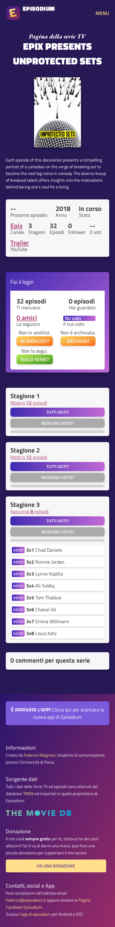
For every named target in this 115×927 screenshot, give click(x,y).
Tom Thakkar (44, 597)
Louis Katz (41, 633)
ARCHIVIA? (78, 341)
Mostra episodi (28, 402)
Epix (16, 225)
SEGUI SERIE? (34, 359)
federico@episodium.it (26, 900)
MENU (102, 13)
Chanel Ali (41, 609)
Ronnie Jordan (45, 561)
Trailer (19, 243)
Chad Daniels (44, 550)
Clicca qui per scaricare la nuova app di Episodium (57, 713)
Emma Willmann (47, 621)
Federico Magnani (39, 755)
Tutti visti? (57, 412)
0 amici (26, 317)
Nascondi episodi (29, 511)
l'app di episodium (35, 914)
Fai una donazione (56, 866)
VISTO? (18, 550)
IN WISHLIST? (34, 341)
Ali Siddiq (40, 585)
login (28, 281)
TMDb (28, 793)
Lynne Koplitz (44, 573)
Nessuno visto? (57, 423)
